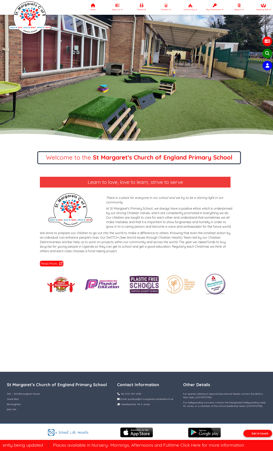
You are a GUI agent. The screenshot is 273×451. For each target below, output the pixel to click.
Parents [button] (141, 7)
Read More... (52, 264)
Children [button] (166, 7)
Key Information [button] (214, 7)
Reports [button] (239, 7)
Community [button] (190, 7)
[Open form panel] (257, 433)
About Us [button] (117, 7)
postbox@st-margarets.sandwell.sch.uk (150, 399)
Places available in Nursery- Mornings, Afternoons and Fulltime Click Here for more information (152, 445)
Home (93, 7)
